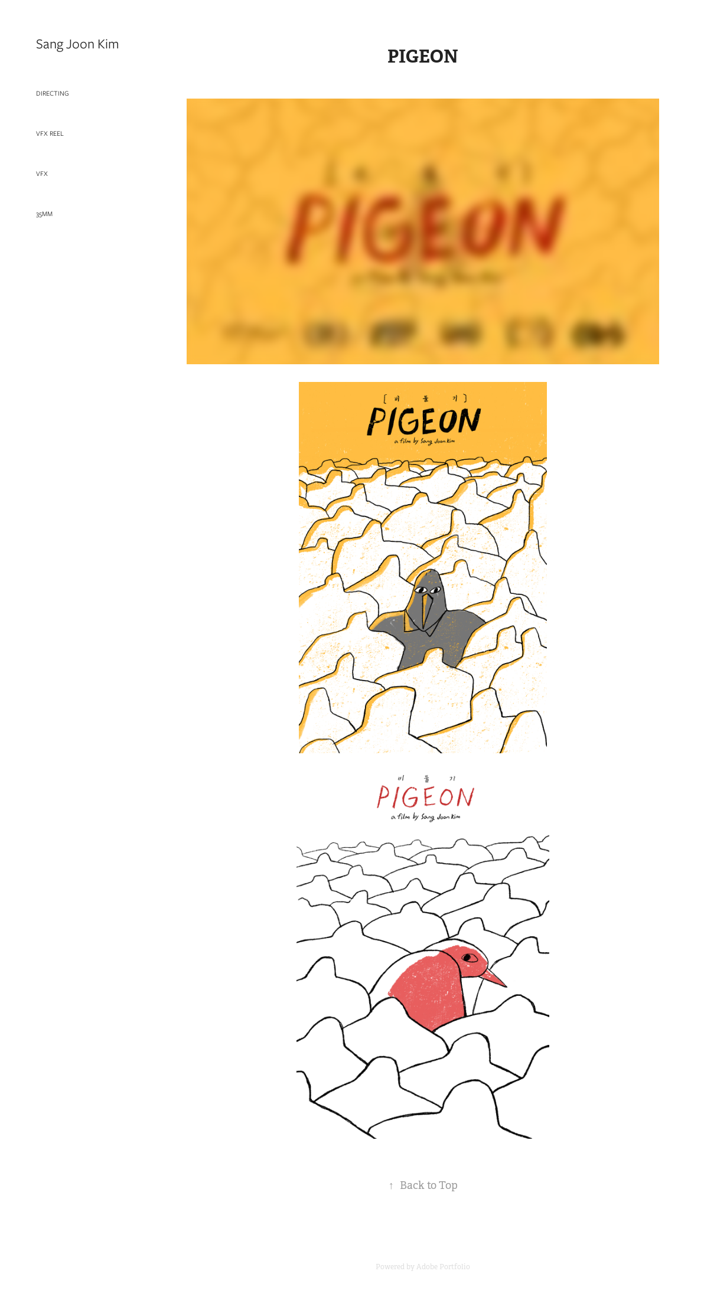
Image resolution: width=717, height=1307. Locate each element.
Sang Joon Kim (77, 43)
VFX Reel (50, 133)
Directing (52, 93)
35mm (44, 213)
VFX (42, 173)
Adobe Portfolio (443, 1267)
